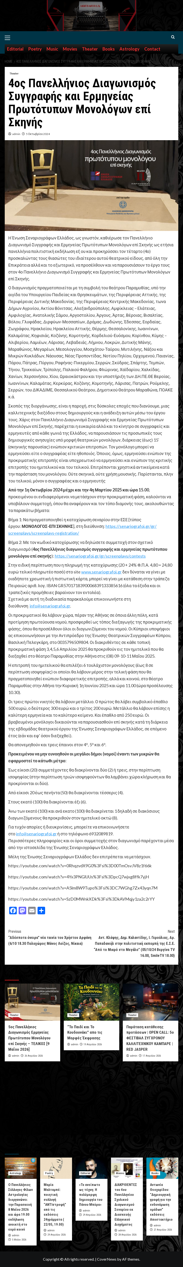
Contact (152, 49)
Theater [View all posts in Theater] (14, 73)
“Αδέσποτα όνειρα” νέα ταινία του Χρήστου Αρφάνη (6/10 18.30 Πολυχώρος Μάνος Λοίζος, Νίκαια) (50, 937)
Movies (70, 49)
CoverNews (106, 1259)
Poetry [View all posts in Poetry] (49, 1173)
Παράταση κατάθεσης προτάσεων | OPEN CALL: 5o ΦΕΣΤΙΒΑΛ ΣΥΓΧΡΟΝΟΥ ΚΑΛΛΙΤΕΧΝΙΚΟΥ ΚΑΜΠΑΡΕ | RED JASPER (150, 1038)
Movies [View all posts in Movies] (120, 1173)
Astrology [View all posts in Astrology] (15, 1173)
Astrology (129, 49)
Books (108, 49)
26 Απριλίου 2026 (34, 1055)
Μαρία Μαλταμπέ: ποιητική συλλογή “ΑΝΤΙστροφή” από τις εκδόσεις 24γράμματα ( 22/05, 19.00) (55, 1205)
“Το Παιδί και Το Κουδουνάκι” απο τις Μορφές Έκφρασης (84, 1032)
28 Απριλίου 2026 (127, 1234)
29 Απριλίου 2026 (56, 1234)
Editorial (15, 49)
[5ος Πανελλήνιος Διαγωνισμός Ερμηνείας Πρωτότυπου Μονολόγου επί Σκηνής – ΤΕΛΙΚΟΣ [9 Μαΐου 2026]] (32, 1002)
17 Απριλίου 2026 (152, 1055)
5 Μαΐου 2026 (19, 1239)
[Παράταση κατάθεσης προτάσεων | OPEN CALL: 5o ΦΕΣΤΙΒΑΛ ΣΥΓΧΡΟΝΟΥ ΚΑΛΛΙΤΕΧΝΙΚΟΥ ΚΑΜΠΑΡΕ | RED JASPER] (150, 1002)
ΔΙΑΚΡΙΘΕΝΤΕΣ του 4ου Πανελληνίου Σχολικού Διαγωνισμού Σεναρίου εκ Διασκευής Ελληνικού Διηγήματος (126, 1205)
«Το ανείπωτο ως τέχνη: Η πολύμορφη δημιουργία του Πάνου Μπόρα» (90, 1195)
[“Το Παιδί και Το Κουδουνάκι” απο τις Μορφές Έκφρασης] (91, 1002)
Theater (90, 49)
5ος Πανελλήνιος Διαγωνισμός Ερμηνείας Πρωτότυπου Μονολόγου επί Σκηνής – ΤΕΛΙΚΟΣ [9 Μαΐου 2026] (29, 1038)
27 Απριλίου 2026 (163, 1229)
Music (52, 49)
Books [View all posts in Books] (155, 1173)
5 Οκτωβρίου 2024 (38, 134)
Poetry (35, 49)
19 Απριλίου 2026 (93, 1044)
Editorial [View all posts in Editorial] (85, 1173)
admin (16, 134)
